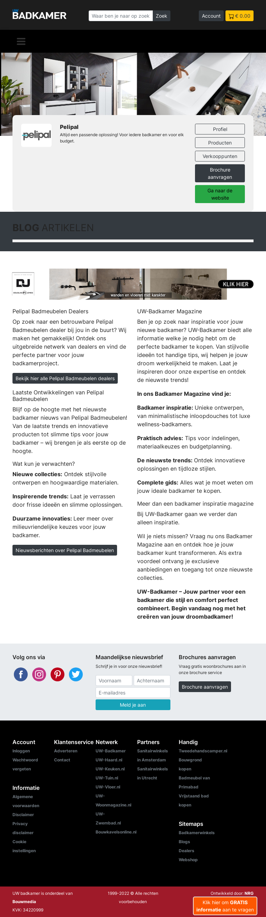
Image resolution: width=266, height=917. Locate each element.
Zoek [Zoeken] (161, 16)
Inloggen (21, 750)
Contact (62, 759)
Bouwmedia (24, 901)
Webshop (188, 859)
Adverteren (65, 750)
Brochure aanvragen (220, 173)
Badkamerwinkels (197, 832)
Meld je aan (133, 705)
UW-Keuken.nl (110, 768)
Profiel (220, 129)
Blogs (184, 841)
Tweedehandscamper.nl (203, 750)
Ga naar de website (219, 194)
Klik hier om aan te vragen (225, 905)
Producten (220, 143)
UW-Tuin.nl (107, 777)
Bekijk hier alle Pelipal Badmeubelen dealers (65, 378)
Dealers (186, 850)
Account (211, 16)
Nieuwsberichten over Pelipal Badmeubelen (65, 550)
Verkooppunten (220, 156)
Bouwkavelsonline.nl (116, 832)
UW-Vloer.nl (108, 786)
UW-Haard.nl (109, 759)
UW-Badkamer (111, 750)
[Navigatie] (21, 41)
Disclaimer (23, 814)
